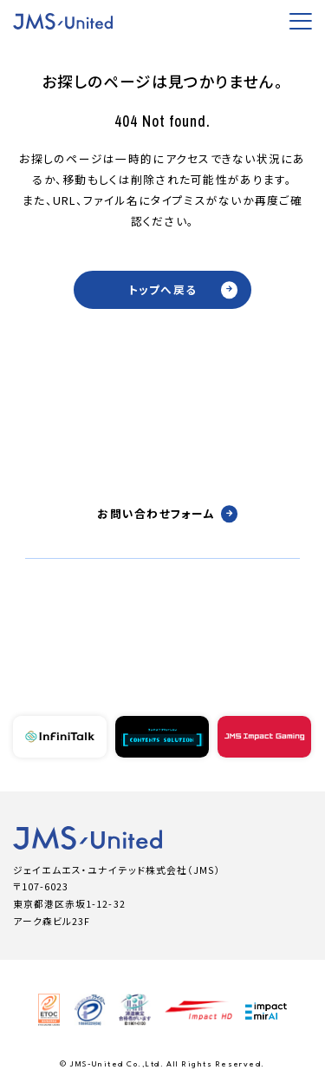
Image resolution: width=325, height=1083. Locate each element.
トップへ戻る (183, 290)
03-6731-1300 (163, 635)
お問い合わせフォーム (167, 513)
